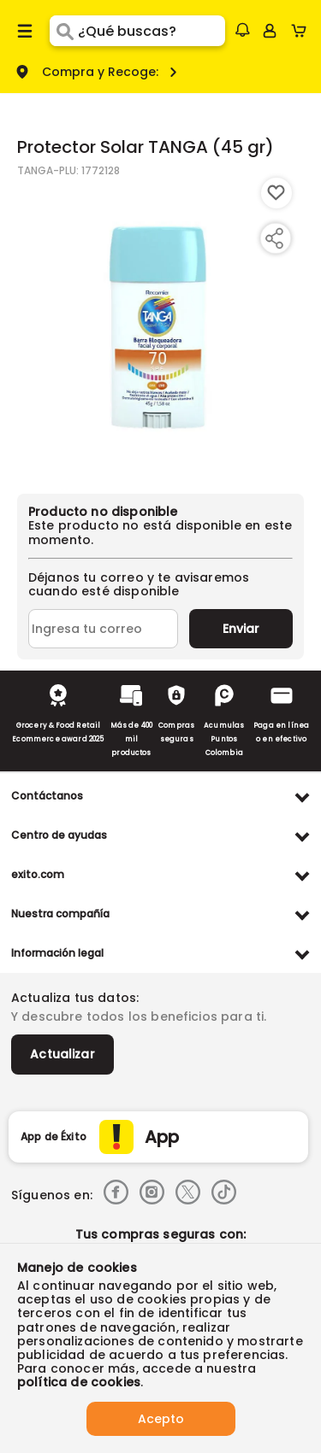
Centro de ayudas (59, 835)
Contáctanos (47, 795)
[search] (151, 30)
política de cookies (78, 1382)
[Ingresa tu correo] (103, 628)
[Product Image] (159, 327)
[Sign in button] (269, 30)
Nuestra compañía (60, 913)
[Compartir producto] (274, 238)
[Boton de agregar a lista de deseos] (276, 193)
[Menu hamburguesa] (25, 30)
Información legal (57, 953)
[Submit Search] (64, 30)
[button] (242, 30)
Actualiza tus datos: (75, 998)
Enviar (241, 628)
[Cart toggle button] (302, 30)
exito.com (37, 874)
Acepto (161, 1418)
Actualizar (62, 1054)
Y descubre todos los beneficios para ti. (138, 1016)
